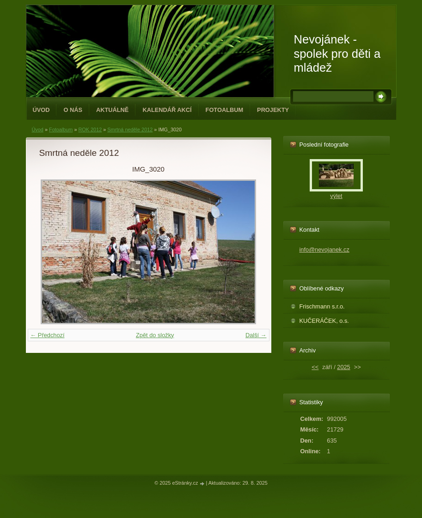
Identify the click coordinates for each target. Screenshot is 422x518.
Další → (256, 335)
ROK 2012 (90, 129)
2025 (343, 367)
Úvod (41, 109)
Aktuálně (112, 109)
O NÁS (72, 109)
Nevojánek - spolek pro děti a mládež (337, 53)
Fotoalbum (225, 109)
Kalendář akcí (166, 109)
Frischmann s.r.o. (322, 306)
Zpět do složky (155, 335)
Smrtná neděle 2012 (130, 129)
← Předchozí (48, 335)
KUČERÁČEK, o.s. (324, 320)
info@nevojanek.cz (324, 249)
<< (315, 367)
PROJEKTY (273, 109)
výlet (336, 195)
